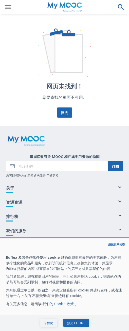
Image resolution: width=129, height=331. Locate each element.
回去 (64, 112)
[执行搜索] (121, 7)
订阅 (115, 166)
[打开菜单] (8, 7)
